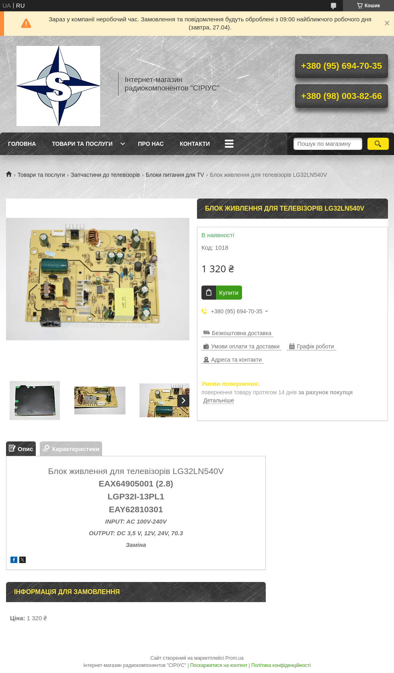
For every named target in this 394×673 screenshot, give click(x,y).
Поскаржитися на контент (218, 665)
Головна (22, 144)
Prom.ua (235, 658)
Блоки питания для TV (175, 175)
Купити (228, 292)
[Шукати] (378, 144)
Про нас (151, 144)
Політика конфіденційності (281, 665)
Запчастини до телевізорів (105, 175)
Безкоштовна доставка (241, 333)
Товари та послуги (82, 144)
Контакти (195, 144)
